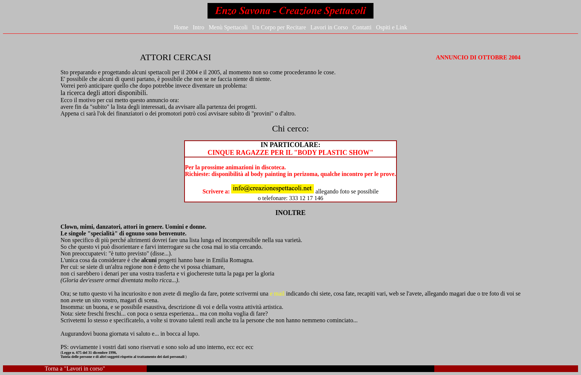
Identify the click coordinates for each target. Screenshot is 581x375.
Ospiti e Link (391, 27)
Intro (198, 27)
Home (181, 27)
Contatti (362, 27)
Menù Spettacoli (228, 27)
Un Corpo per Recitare (279, 27)
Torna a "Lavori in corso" (75, 368)
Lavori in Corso (329, 27)
